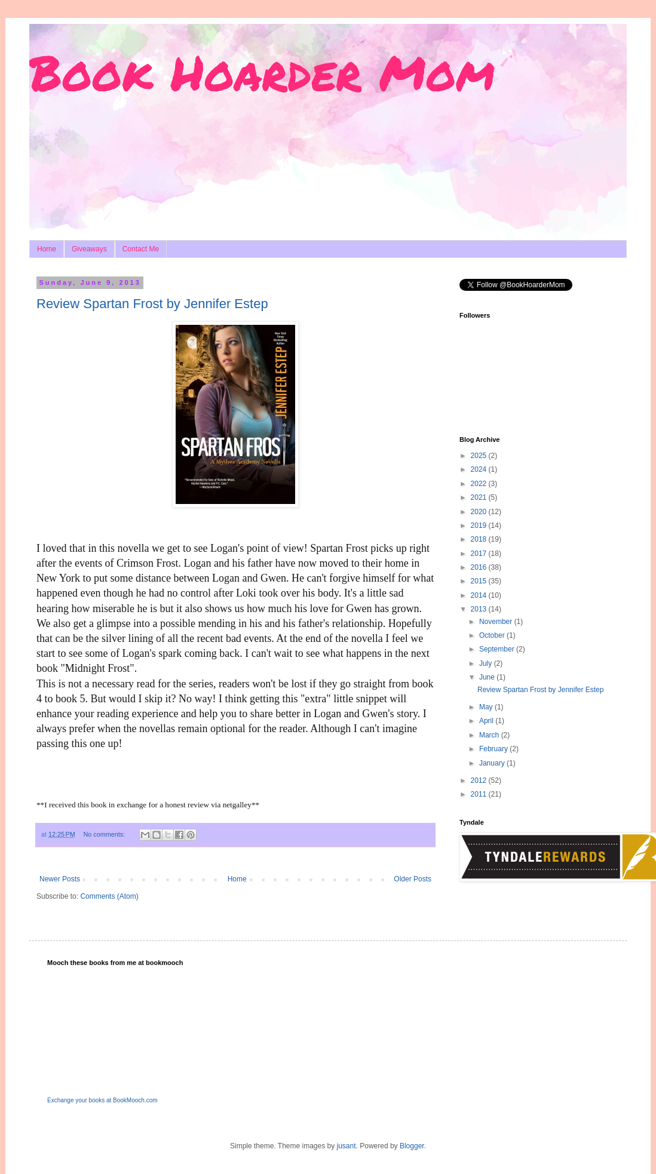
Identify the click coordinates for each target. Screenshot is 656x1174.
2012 (480, 780)
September (497, 649)
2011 (480, 794)
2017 (480, 553)
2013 (480, 609)
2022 (480, 484)
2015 (480, 581)
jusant (346, 1146)
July (486, 663)
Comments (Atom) (109, 896)
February (494, 749)
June (487, 677)
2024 (480, 469)
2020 (480, 512)
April (487, 721)
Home (46, 249)
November (496, 621)
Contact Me (140, 249)
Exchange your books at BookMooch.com (102, 1100)
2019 (480, 525)
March (490, 735)
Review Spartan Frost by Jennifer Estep (152, 303)
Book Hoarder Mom (262, 72)
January (493, 763)
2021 (480, 497)
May (487, 707)
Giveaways (89, 249)
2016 (480, 567)
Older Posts (412, 879)
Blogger (412, 1146)
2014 (480, 595)
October (493, 635)
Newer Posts (59, 879)
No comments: (105, 834)
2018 (480, 539)
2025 (480, 455)
